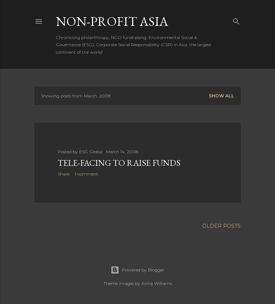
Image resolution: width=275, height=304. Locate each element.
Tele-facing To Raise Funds (119, 162)
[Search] (236, 20)
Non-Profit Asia (112, 21)
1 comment (86, 174)
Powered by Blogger (137, 270)
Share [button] (63, 174)
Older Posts (221, 226)
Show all (221, 95)
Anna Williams (156, 283)
